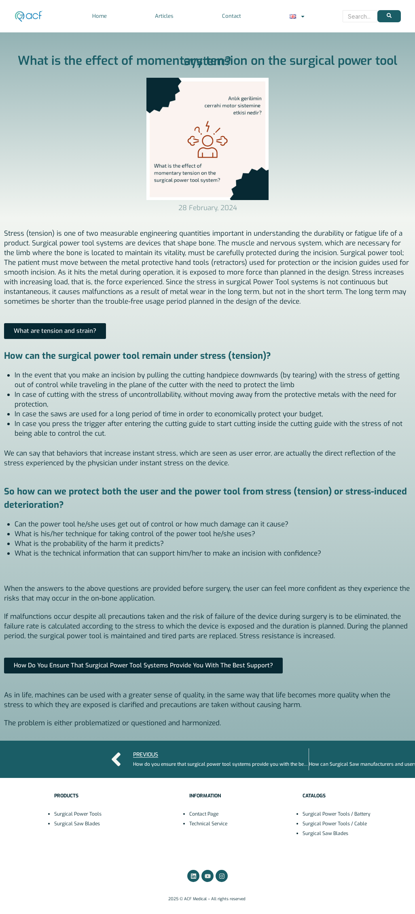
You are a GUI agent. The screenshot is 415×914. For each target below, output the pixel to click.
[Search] (360, 16)
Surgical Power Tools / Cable (335, 823)
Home (99, 16)
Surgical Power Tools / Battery (336, 814)
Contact (231, 16)
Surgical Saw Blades (77, 823)
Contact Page (203, 814)
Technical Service (208, 823)
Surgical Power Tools (78, 814)
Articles (164, 16)
